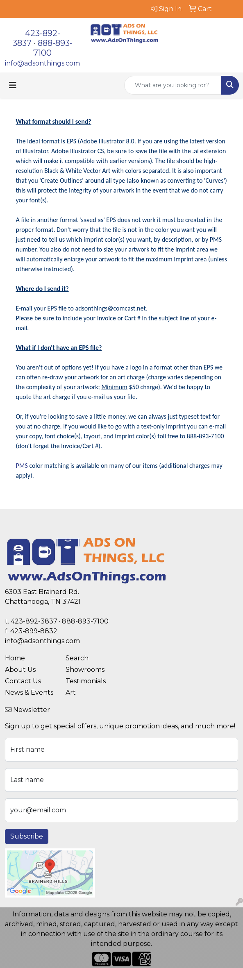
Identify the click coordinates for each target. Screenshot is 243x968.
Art (71, 692)
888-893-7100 (85, 621)
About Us (20, 669)
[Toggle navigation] (12, 85)
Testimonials (86, 681)
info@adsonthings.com (42, 63)
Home (15, 658)
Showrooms (85, 669)
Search (77, 658)
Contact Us (23, 681)
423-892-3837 (34, 621)
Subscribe (26, 836)
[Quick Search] (173, 85)
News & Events (29, 692)
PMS (22, 465)
